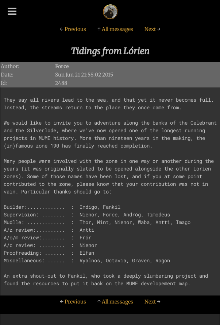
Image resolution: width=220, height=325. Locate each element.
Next (152, 29)
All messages (115, 29)
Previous (73, 29)
